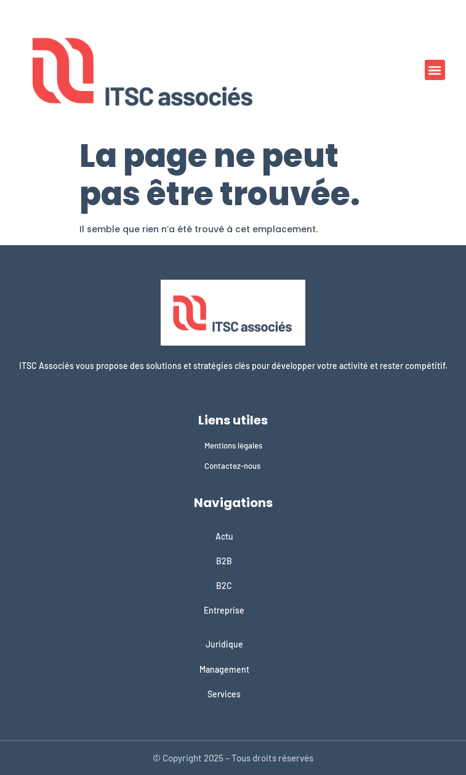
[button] (435, 70)
